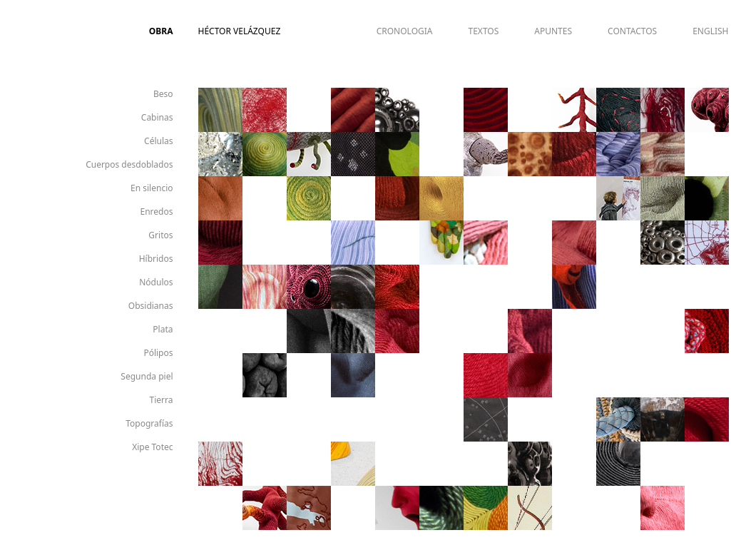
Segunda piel (147, 376)
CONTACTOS (632, 31)
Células (158, 141)
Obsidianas (150, 306)
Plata (163, 329)
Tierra (161, 400)
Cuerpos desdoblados (129, 164)
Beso (163, 94)
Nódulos (156, 282)
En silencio (152, 188)
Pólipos (158, 353)
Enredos (156, 211)
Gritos (160, 235)
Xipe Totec (152, 447)
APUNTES (553, 31)
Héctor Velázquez (239, 31)
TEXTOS (484, 31)
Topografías (149, 423)
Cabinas (157, 117)
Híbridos (156, 259)
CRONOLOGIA (405, 31)
